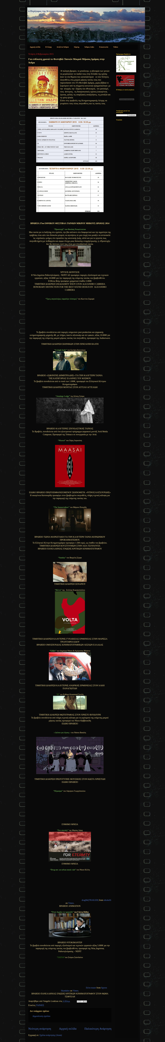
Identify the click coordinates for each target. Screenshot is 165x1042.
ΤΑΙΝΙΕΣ (40, 1005)
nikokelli (107, 900)
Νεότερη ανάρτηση (39, 1028)
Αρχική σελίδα (35, 47)
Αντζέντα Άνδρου (63, 47)
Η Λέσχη (48, 47)
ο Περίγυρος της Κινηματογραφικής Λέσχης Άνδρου (56, 11)
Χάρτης (76, 47)
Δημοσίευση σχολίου (41, 1016)
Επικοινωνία (103, 47)
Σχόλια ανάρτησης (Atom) (51, 1035)
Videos (115, 47)
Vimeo (71, 903)
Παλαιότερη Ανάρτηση (97, 1028)
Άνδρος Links (89, 47)
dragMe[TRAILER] (90, 900)
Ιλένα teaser (91, 988)
